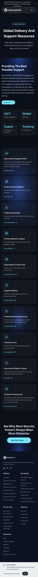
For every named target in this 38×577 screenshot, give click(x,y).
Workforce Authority (9, 487)
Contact (23, 524)
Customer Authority (9, 481)
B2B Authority (7, 484)
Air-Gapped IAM (8, 517)
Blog (4, 538)
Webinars (6, 551)
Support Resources (9, 554)
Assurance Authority (9, 493)
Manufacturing (25, 492)
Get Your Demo (19, 440)
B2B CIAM (6, 520)
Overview (6, 477)
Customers (24, 521)
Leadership (24, 514)
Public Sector (25, 495)
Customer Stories (8, 541)
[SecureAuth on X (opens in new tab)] (7, 468)
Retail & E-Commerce (27, 489)
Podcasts (6, 548)
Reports (5, 545)
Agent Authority (8, 490)
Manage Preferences (12, 574)
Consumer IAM (8, 523)
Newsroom (24, 517)
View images (9, 248)
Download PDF (10, 300)
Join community (10, 406)
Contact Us (8, 102)
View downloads (10, 222)
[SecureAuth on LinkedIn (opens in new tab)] (4, 468)
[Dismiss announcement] (35, 4)
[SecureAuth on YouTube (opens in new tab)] (11, 468)
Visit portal (9, 170)
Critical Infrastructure (27, 501)
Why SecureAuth (8, 500)
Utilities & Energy (26, 498)
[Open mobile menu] (32, 10)
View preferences (11, 274)
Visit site (8, 196)
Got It (25, 574)
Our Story (24, 511)
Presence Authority (9, 497)
